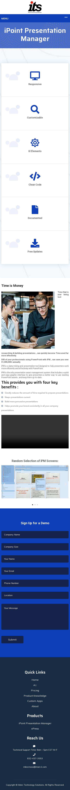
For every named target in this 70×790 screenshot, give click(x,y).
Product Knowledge (35, 695)
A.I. (35, 685)
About (35, 706)
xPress (35, 728)
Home (35, 679)
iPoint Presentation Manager (35, 723)
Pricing (35, 690)
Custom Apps (35, 700)
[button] (32, 504)
